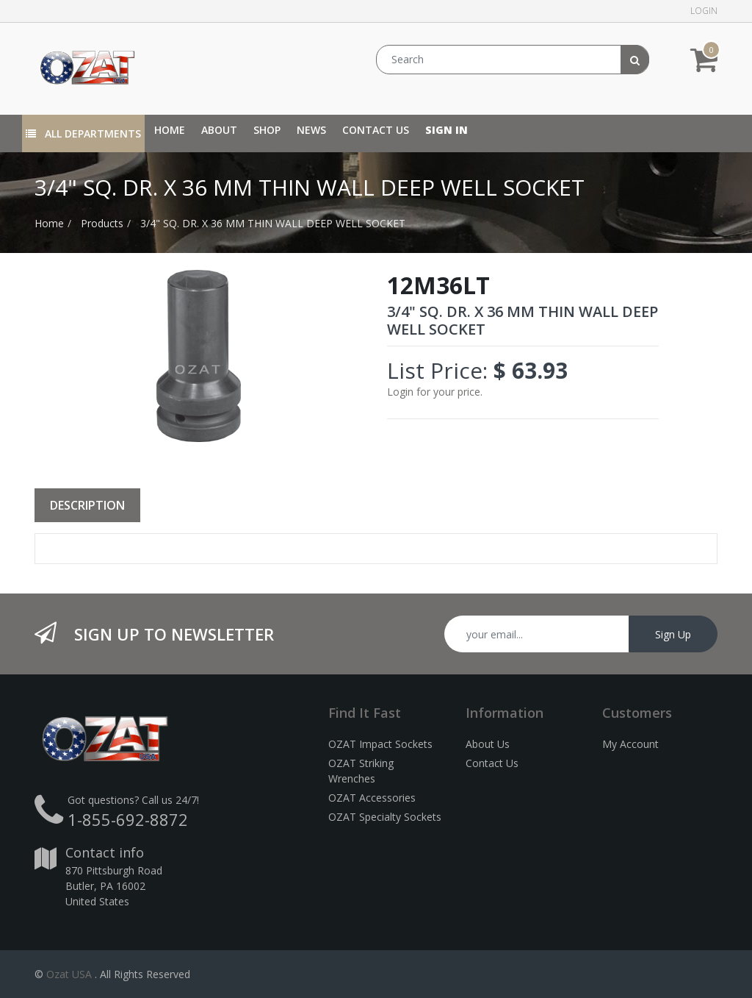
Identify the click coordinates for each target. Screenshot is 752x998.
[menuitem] (170, 130)
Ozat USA (69, 974)
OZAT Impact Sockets (380, 744)
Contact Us (492, 763)
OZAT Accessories (372, 798)
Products (102, 223)
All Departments (83, 133)
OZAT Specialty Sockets (384, 817)
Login (703, 10)
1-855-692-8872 (128, 819)
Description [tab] (87, 505)
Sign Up (673, 634)
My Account (630, 744)
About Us (488, 744)
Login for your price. (434, 392)
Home (49, 223)
